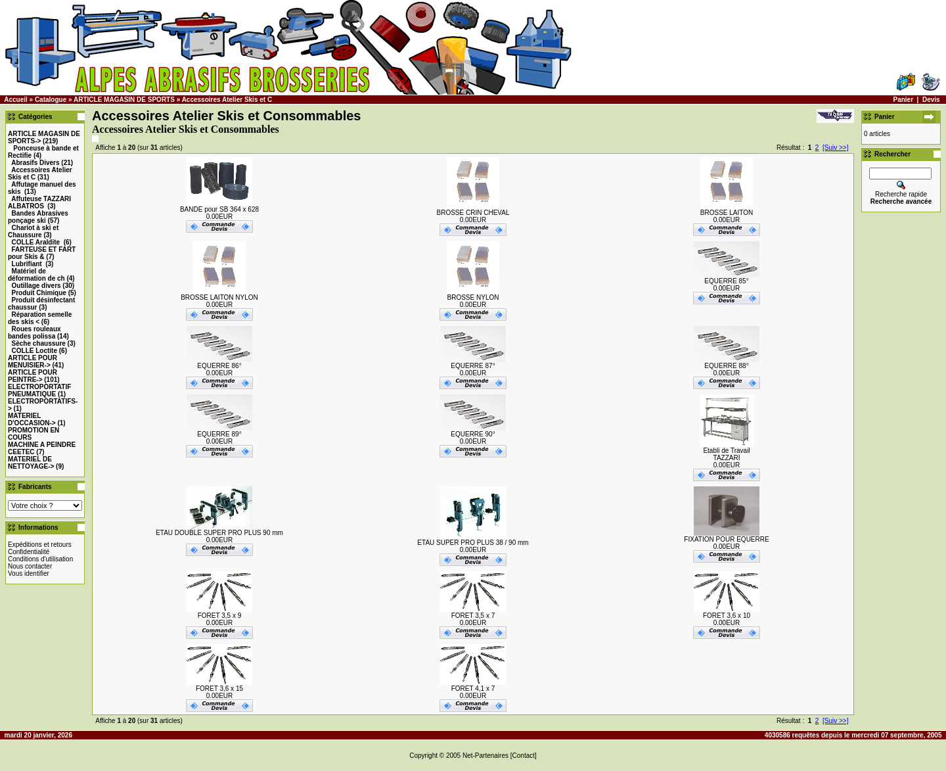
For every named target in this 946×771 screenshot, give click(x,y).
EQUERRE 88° (726, 365)
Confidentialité (28, 551)
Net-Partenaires (485, 755)
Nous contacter (30, 566)
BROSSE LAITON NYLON (219, 297)
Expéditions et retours (40, 544)
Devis (931, 99)
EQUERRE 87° (473, 365)
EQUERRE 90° (473, 434)
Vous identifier (28, 573)
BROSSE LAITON (726, 212)
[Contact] (523, 755)
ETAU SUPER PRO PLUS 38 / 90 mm (472, 542)
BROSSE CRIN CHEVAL (473, 212)
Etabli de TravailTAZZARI (726, 454)
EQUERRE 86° (219, 365)
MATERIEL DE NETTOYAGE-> (31, 463)
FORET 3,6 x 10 (726, 615)
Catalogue (50, 99)
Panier (903, 99)
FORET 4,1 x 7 (473, 688)
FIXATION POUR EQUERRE (726, 539)
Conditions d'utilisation (40, 559)
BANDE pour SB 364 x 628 (219, 209)
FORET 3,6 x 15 (219, 688)
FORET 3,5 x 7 (473, 615)
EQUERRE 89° (219, 434)
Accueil (16, 99)
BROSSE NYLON (473, 297)
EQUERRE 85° (726, 281)
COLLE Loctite (34, 350)
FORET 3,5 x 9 (220, 615)
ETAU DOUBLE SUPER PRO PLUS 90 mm (219, 532)
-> (32, 361)
